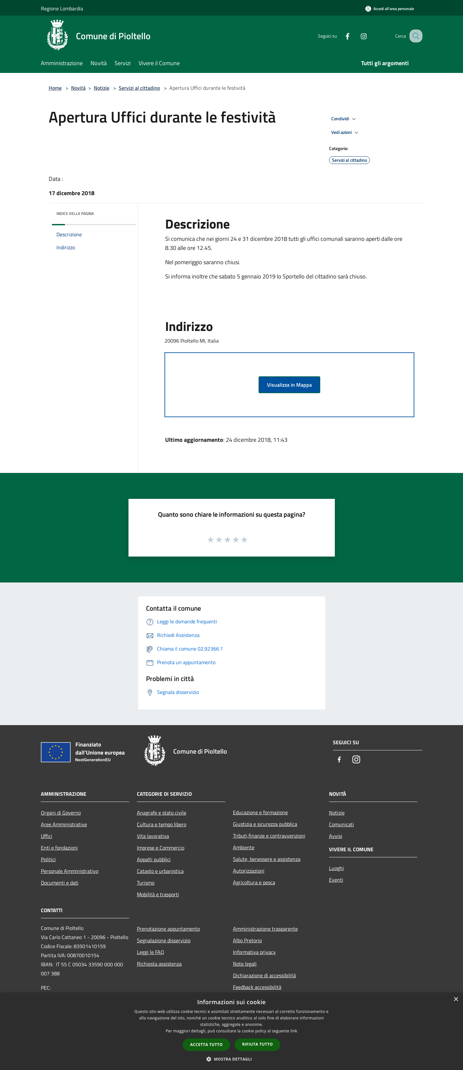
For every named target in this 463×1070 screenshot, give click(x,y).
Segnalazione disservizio (163, 940)
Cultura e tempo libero (161, 824)
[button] (231, 1059)
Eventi (336, 880)
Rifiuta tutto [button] (257, 1044)
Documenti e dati (60, 883)
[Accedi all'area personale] (389, 8)
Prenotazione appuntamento (168, 929)
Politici (48, 859)
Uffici (46, 836)
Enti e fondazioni (59, 848)
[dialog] (231, 1031)
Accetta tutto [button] (206, 1044)
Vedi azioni (345, 132)
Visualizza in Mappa (289, 385)
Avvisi (335, 836)
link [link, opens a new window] (293, 1031)
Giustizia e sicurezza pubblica (265, 824)
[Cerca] (414, 36)
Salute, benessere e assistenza (266, 859)
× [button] (455, 999)
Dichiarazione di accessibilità (264, 975)
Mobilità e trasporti (158, 894)
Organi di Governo (61, 813)
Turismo (145, 883)
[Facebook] (340, 35)
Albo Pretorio (247, 940)
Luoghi (336, 868)
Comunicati (341, 824)
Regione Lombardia (62, 8)
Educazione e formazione (260, 812)
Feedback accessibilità (257, 987)
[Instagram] (356, 35)
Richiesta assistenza (159, 964)
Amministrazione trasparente (265, 929)
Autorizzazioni (248, 871)
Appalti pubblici (154, 859)
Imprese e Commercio (160, 848)
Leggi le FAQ (150, 952)
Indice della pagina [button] (75, 213)
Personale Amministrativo (69, 871)
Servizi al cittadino (139, 88)
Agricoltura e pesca (254, 882)
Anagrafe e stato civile (161, 813)
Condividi (344, 119)
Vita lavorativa (153, 836)
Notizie (101, 88)
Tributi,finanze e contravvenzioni (269, 836)
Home (55, 88)
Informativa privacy (254, 952)
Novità (78, 88)
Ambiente (243, 847)
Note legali (245, 964)
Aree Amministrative (64, 824)
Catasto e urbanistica (160, 871)
